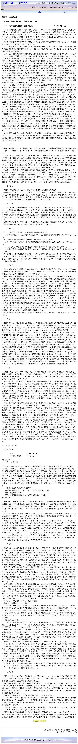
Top (64, 12)
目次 (39, 12)
